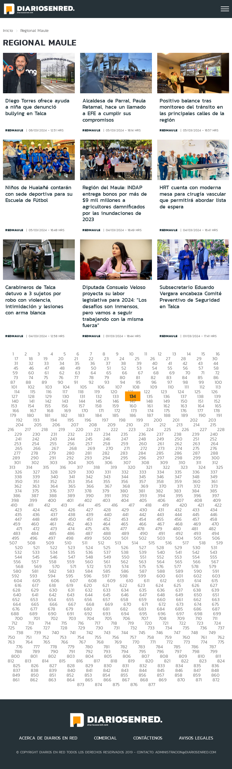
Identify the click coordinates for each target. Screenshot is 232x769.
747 (177, 632)
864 (70, 680)
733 (151, 628)
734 (168, 628)
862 (34, 680)
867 (125, 680)
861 (16, 680)
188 (167, 415)
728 (63, 628)
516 (169, 543)
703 (72, 618)
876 (134, 684)
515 (152, 543)
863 (52, 680)
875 (116, 684)
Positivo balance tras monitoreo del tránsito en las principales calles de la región (192, 110)
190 (202, 415)
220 (79, 429)
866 (107, 680)
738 (19, 632)
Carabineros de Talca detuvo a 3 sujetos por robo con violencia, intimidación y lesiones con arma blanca (34, 299)
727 (46, 628)
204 (19, 425)
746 (159, 632)
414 (81, 505)
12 (160, 354)
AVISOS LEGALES (196, 738)
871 (199, 680)
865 (89, 680)
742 (89, 632)
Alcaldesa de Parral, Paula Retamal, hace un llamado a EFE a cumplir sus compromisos (114, 110)
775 (221, 642)
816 (79, 661)
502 (143, 538)
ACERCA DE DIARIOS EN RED (48, 738)
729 (81, 628)
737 (221, 628)
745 (142, 632)
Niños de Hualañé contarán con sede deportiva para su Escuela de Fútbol (38, 194)
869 (163, 680)
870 (181, 680)
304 (72, 462)
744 (124, 632)
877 (151, 684)
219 (62, 429)
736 (203, 628)
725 (11, 628)
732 (133, 628)
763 (11, 642)
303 (53, 462)
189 (184, 415)
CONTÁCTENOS (147, 738)
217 (28, 429)
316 (63, 467)
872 (216, 680)
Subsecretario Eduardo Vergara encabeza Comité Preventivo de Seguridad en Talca (191, 296)
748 (194, 632)
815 (62, 661)
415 (98, 505)
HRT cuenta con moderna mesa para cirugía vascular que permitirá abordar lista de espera (193, 197)
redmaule (14, 130)
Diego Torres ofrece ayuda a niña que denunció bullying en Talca (37, 107)
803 (71, 656)
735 (186, 628)
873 (80, 684)
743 (107, 632)
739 (37, 632)
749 (212, 632)
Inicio (8, 30)
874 (98, 684)
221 (97, 429)
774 (204, 642)
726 (29, 628)
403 (106, 500)
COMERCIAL (105, 738)
